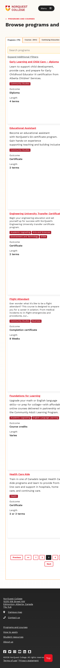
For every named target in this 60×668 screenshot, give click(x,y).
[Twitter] (10, 652)
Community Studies (20, 83)
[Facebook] (5, 652)
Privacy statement (29, 660)
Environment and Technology (24, 236)
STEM (43, 236)
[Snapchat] (30, 652)
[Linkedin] (25, 652)
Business (36, 321)
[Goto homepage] (30, 8)
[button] (46, 8)
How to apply (10, 632)
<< (28, 557)
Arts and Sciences (41, 232)
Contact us (11, 617)
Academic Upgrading (20, 232)
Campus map (12, 612)
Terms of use (10, 660)
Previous (17, 557)
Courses (31, 40)
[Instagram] (15, 652)
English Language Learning (45, 418)
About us (8, 642)
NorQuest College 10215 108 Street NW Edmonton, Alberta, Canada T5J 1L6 (18, 602)
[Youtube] (20, 652)
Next (49, 564)
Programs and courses (21, 18)
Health (14, 496)
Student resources (13, 637)
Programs (14, 40)
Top (48, 658)
